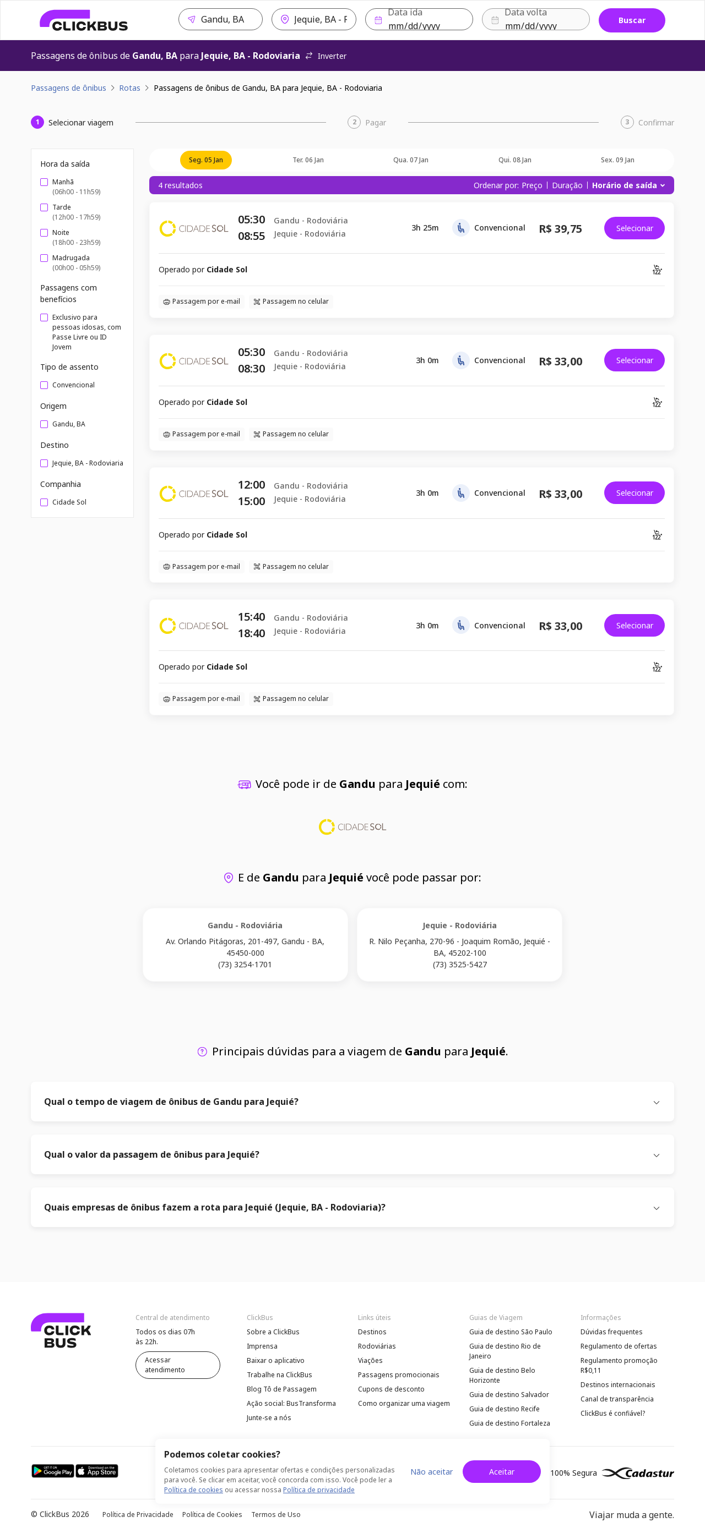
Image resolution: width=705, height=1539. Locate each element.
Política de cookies (193, 1489)
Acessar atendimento (165, 1364)
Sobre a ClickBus (273, 1332)
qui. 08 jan (515, 160)
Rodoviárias (377, 1346)
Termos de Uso (276, 1514)
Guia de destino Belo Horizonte (502, 1375)
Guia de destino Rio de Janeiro (505, 1351)
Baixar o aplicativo (276, 1360)
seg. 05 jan (206, 160)
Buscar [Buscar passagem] (632, 20)
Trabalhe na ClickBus (279, 1374)
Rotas (129, 88)
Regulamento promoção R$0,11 (619, 1365)
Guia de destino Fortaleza (509, 1423)
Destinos (372, 1332)
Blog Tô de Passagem (282, 1389)
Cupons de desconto (391, 1389)
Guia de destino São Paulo (510, 1332)
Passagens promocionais (399, 1374)
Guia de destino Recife (504, 1409)
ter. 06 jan (308, 160)
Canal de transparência (617, 1399)
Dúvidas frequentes (612, 1332)
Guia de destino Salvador (509, 1394)
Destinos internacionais (618, 1384)
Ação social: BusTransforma (291, 1403)
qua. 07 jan (411, 160)
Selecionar (634, 228)
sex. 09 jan (617, 160)
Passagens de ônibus (68, 88)
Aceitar (501, 1471)
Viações (370, 1360)
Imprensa (262, 1346)
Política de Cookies (212, 1514)
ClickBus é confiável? (613, 1413)
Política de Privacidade (137, 1514)
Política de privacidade (319, 1489)
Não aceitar (431, 1471)
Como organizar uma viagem (404, 1403)
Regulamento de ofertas (619, 1346)
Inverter (325, 56)
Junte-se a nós (269, 1417)
